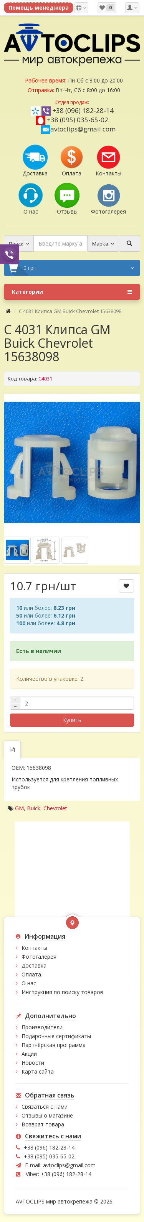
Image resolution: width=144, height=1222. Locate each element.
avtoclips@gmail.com (78, 129)
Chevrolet (55, 808)
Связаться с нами (45, 1106)
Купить (72, 720)
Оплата (31, 974)
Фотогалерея (39, 956)
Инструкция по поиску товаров (62, 992)
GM (19, 808)
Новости (33, 1062)
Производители (42, 1027)
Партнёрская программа (54, 1045)
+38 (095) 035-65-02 (77, 119)
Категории (72, 292)
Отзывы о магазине (47, 1115)
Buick (33, 808)
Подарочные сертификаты (56, 1036)
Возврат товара (43, 1124)
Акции (29, 1053)
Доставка (34, 965)
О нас (29, 983)
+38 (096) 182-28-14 (83, 110)
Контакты (34, 947)
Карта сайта (38, 1071)
